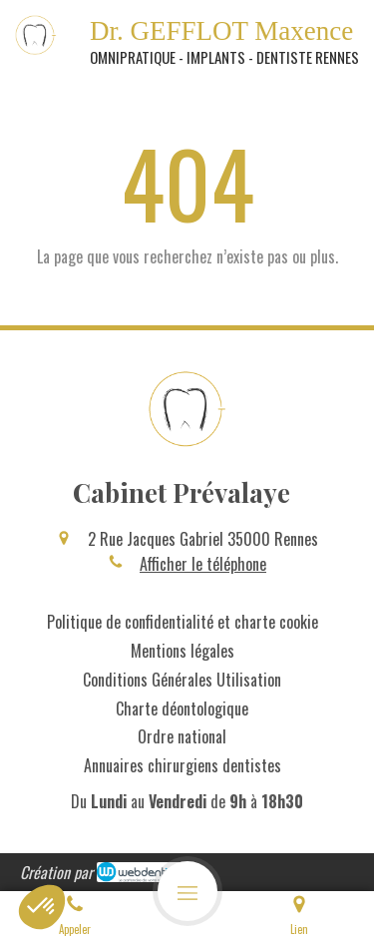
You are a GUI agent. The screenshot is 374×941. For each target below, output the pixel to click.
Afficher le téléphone (203, 564)
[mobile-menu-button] (187, 891)
